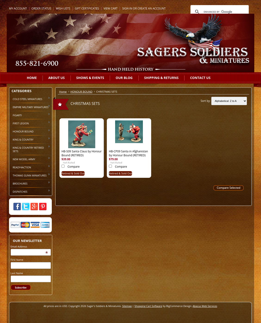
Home (63, 91)
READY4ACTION (29, 167)
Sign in (127, 8)
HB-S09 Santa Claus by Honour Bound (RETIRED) (81, 153)
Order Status (41, 8)
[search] (219, 12)
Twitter (25, 206)
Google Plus (34, 206)
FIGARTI (29, 115)
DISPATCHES (29, 191)
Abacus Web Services (205, 306)
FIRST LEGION (29, 123)
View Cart (111, 8)
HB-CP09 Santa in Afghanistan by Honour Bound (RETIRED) (128, 153)
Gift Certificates (87, 8)
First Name (17, 259)
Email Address (19, 246)
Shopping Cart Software (148, 306)
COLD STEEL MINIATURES (29, 99)
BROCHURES (29, 183)
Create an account (152, 8)
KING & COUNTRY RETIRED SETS (29, 149)
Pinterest (42, 206)
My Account (18, 8)
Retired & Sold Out (73, 173)
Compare (74, 167)
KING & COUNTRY (29, 139)
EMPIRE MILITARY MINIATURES (29, 107)
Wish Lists (63, 8)
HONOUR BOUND (29, 131)
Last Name (17, 273)
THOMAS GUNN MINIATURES (29, 175)
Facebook (17, 206)
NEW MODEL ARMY (29, 159)
